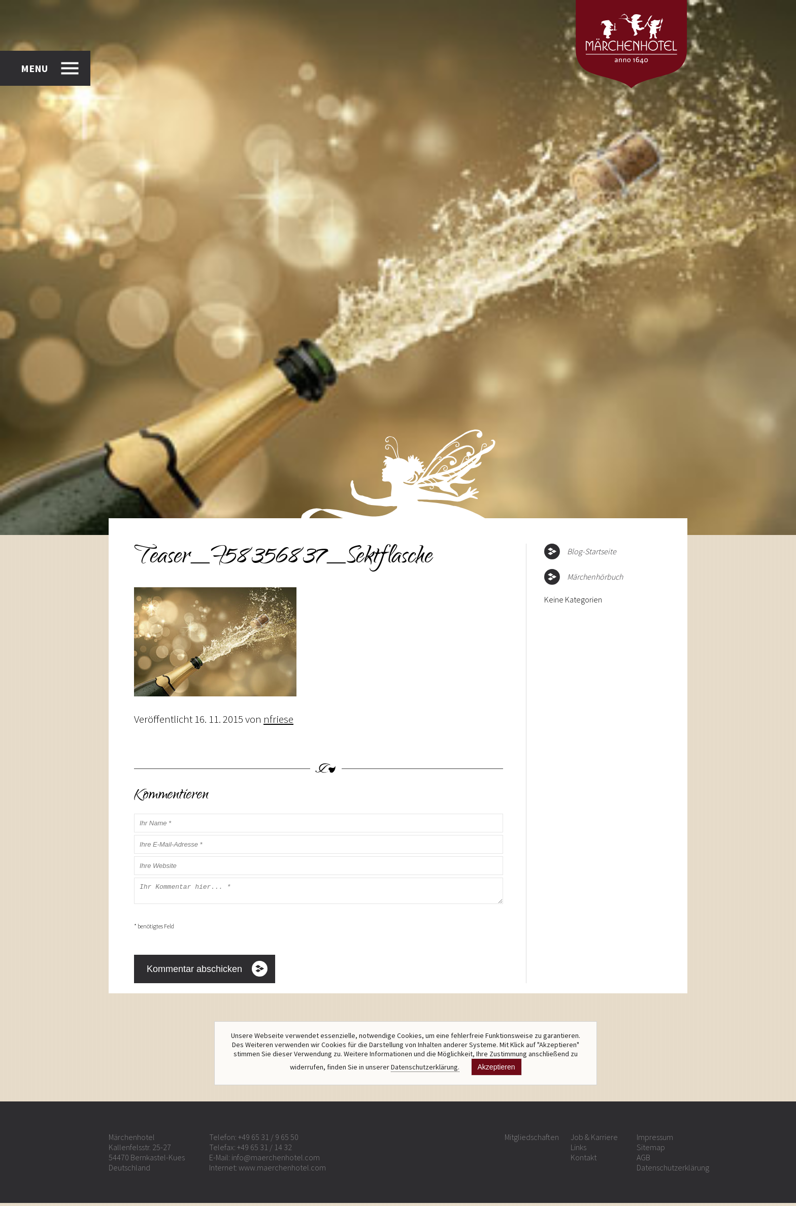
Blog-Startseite (591, 551)
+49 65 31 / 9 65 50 (268, 1140)
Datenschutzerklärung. (425, 1066)
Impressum (655, 1140)
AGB (643, 1160)
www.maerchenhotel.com (282, 1170)
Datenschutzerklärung (673, 1170)
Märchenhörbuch (595, 577)
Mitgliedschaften (532, 1140)
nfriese (278, 719)
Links (578, 1150)
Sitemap (651, 1150)
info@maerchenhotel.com (275, 1160)
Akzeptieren (496, 1067)
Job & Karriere (594, 1140)
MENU (34, 68)
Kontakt (583, 1160)
